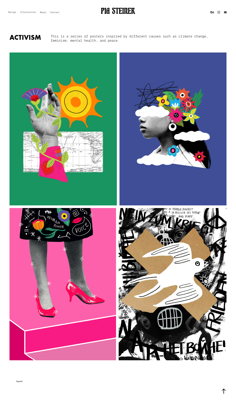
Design (12, 12)
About (43, 12)
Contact (54, 12)
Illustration (28, 12)
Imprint (19, 381)
